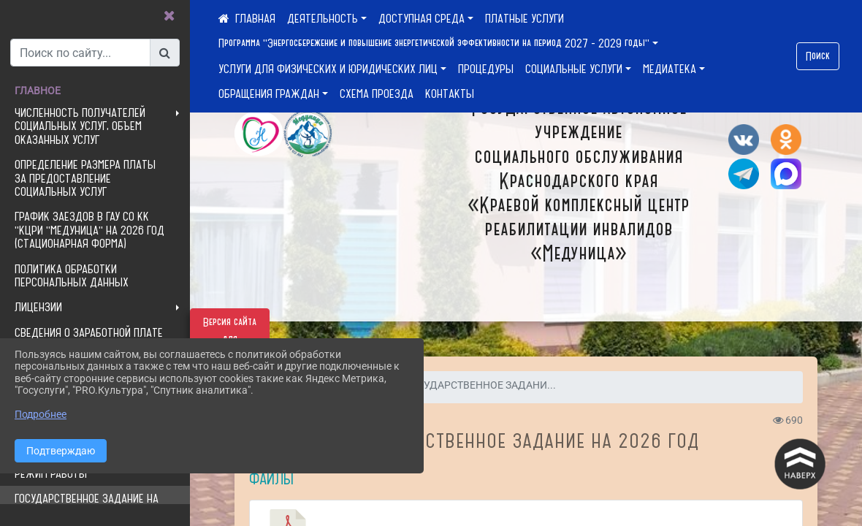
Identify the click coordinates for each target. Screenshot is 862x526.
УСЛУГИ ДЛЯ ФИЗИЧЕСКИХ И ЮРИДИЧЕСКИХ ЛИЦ (328, 68)
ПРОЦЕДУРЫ (486, 68)
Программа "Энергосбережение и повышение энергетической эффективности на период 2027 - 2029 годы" (433, 43)
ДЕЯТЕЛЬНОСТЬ (322, 18)
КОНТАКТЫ (449, 93)
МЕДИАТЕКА (669, 68)
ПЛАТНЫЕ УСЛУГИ (524, 18)
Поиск (818, 56)
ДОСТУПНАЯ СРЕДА (421, 18)
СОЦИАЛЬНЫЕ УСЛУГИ (573, 68)
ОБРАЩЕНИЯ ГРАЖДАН (268, 93)
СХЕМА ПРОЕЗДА (376, 93)
